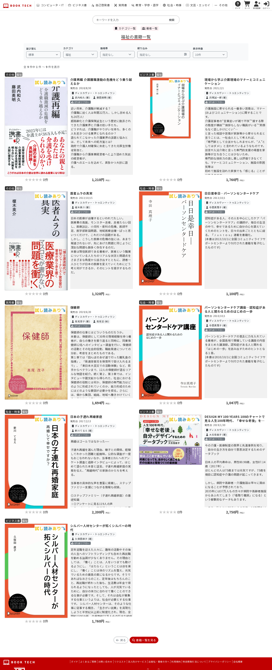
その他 (221, 5)
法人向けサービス (137, 661)
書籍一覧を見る (144, 640)
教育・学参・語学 (145, 5)
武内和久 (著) (80, 97)
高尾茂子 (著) (80, 321)
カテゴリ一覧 (125, 28)
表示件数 (198, 48)
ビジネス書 (77, 5)
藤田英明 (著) (102, 97)
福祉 (19, 74)
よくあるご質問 (88, 661)
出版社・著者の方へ (158, 661)
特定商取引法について (194, 661)
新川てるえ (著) (81, 430)
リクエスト (120, 661)
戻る (121, 640)
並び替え (31, 48)
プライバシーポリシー (219, 661)
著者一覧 (150, 28)
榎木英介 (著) (80, 207)
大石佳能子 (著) (216, 434)
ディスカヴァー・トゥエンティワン (93, 93)
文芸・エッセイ (198, 5)
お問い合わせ (105, 661)
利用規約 (176, 661)
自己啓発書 (100, 5)
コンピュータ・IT (50, 5)
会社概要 (238, 661)
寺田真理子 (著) (216, 207)
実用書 (120, 5)
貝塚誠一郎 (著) (216, 97)
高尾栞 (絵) (101, 321)
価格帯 (104, 48)
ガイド (74, 661)
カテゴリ (68, 48)
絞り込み (142, 48)
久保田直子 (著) (81, 538)
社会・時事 (172, 5)
